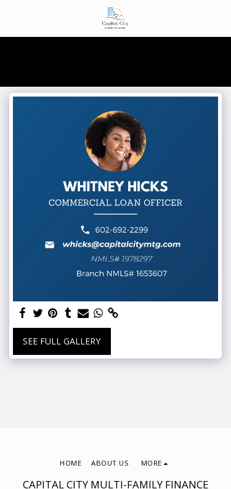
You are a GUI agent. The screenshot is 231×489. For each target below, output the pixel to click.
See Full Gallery (61, 341)
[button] (13, 17)
